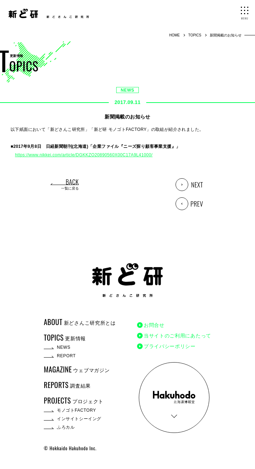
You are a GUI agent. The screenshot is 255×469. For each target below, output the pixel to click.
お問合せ (154, 325)
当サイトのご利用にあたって (177, 335)
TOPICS (194, 35)
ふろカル (66, 427)
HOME (174, 35)
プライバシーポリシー (170, 346)
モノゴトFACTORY (76, 410)
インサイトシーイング (79, 418)
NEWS (127, 90)
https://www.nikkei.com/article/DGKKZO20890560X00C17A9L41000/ (84, 154)
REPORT (66, 355)
